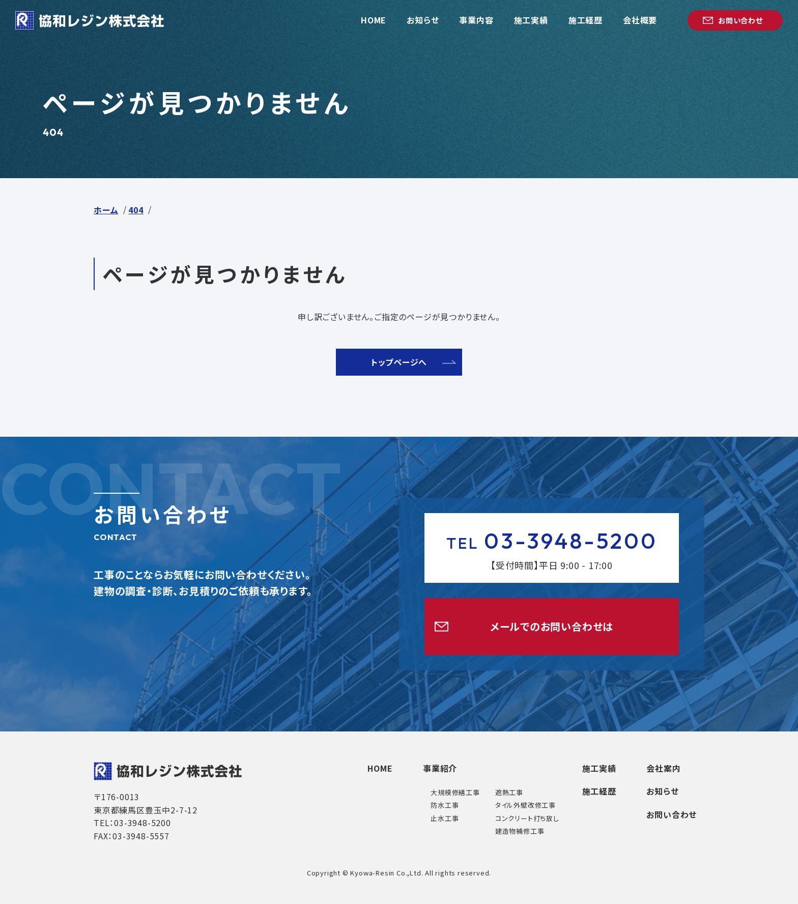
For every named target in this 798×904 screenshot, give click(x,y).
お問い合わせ (671, 814)
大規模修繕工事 (454, 792)
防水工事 (444, 805)
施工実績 (599, 768)
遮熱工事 (509, 792)
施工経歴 (599, 791)
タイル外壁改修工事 (525, 805)
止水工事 (444, 818)
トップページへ (399, 362)
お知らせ (662, 791)
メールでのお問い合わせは (552, 626)
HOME (379, 768)
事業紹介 (439, 768)
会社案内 (663, 768)
